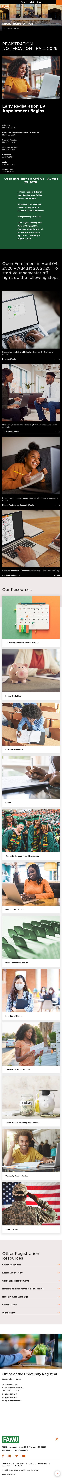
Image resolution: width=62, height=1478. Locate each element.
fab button (57, 1473)
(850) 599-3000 (21, 1450)
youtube (23, 1456)
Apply (24, 2)
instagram (9, 1456)
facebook (3, 1456)
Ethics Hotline (42, 1464)
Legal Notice (20, 1464)
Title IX (31, 1464)
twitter (16, 1456)
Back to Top (57, 1439)
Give (39, 2)
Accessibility (6, 1466)
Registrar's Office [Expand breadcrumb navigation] (11, 29)
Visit (32, 2)
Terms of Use (6, 1464)
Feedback (18, 1466)
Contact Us (6, 1450)
